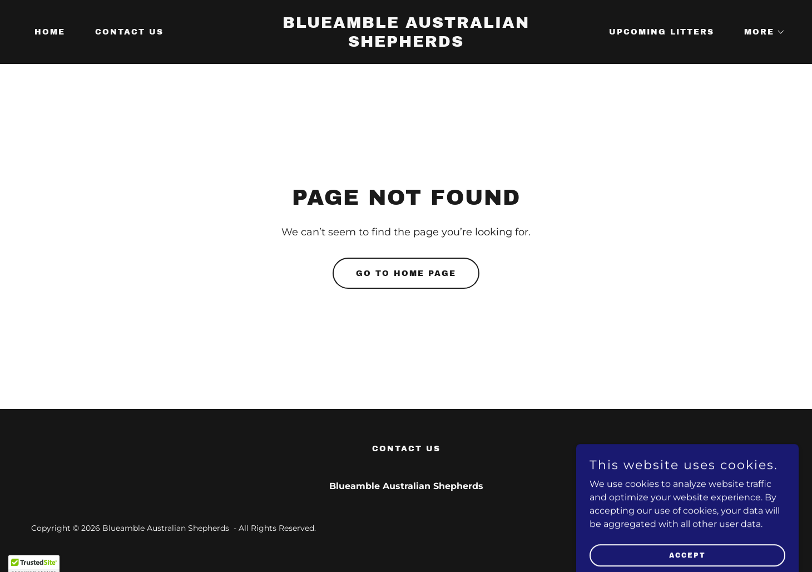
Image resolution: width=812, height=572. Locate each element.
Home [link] (49, 32)
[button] (760, 32)
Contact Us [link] (129, 32)
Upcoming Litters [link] (661, 32)
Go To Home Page (406, 273)
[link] (406, 43)
